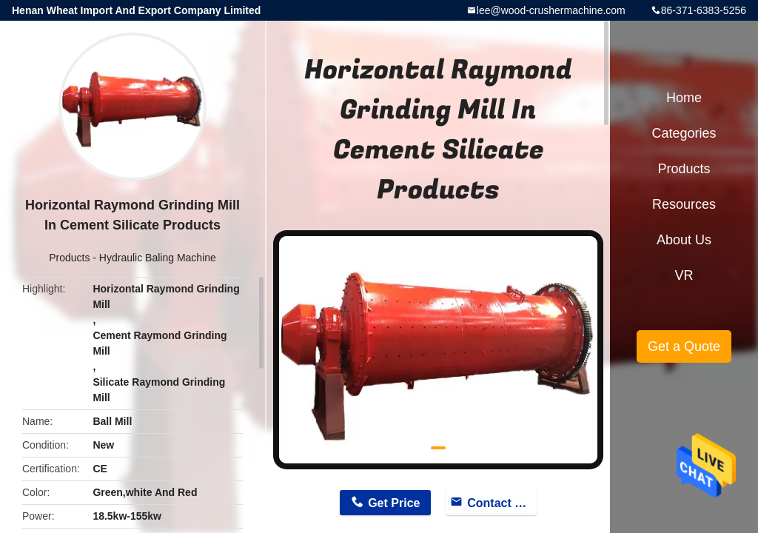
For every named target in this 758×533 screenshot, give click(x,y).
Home (684, 97)
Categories (683, 133)
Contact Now (502, 503)
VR (683, 275)
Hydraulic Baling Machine (157, 258)
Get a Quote (684, 346)
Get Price (394, 503)
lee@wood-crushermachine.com (551, 10)
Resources (684, 204)
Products (69, 258)
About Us (684, 239)
